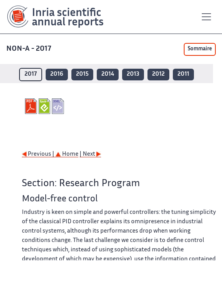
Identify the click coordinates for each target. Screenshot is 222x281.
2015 (82, 74)
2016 (56, 74)
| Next (90, 154)
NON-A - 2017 (29, 49)
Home (66, 154)
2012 (158, 74)
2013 (133, 74)
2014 (107, 74)
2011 (183, 74)
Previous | (38, 154)
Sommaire (200, 49)
